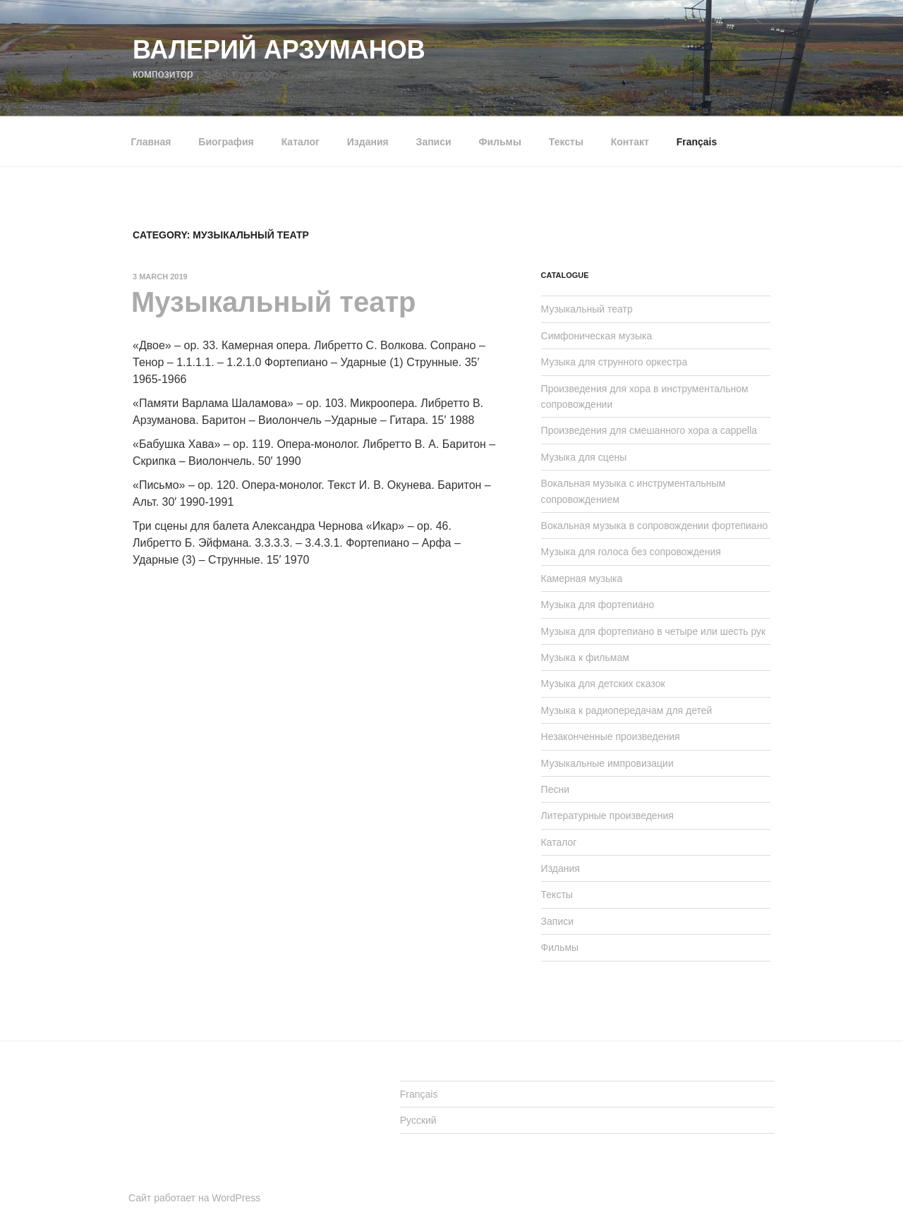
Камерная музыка (582, 578)
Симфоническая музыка (597, 335)
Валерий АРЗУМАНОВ (279, 49)
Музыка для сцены (584, 457)
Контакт (630, 141)
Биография (225, 141)
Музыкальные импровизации (607, 763)
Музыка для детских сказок (603, 683)
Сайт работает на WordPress (194, 1197)
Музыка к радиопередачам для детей (627, 710)
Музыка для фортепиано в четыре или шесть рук (653, 631)
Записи (434, 141)
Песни (555, 789)
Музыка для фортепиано (598, 604)
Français (697, 141)
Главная (151, 141)
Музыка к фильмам (585, 657)
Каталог (300, 141)
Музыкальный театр (273, 301)
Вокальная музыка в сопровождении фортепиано (654, 525)
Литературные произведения (607, 815)
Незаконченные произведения (610, 736)
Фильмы (500, 141)
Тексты (566, 141)
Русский (418, 1120)
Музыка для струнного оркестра (614, 362)
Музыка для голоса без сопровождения (631, 551)
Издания (368, 141)
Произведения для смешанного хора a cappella (649, 430)
